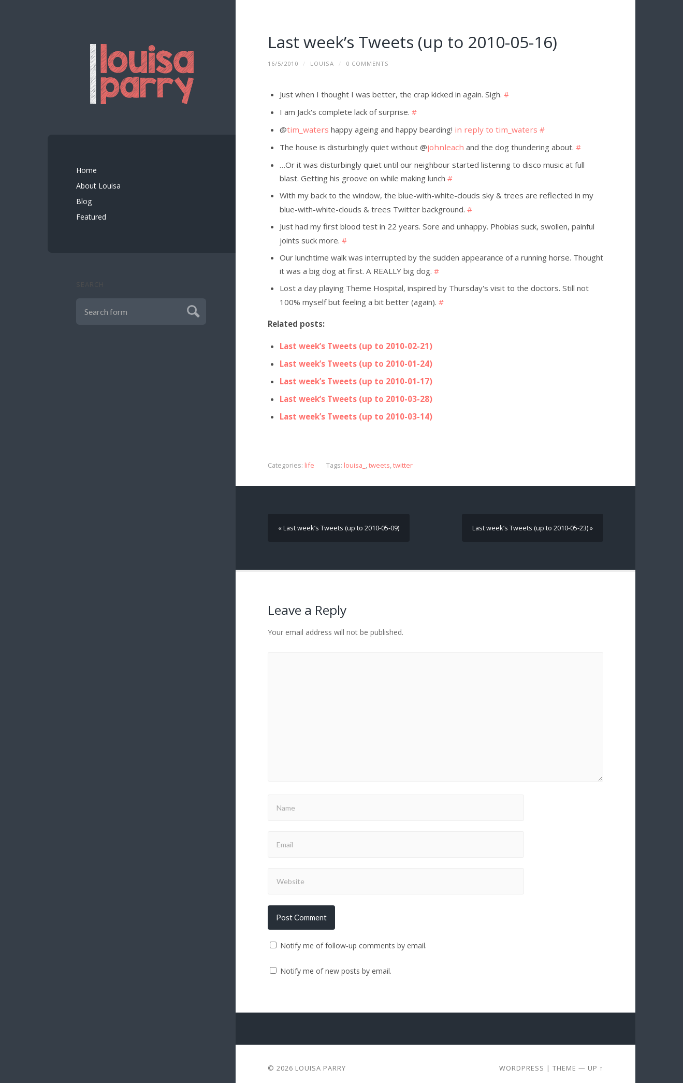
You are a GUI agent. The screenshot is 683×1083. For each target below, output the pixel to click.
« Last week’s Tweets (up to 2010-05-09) (338, 519)
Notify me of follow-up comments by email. (353, 937)
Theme (564, 1059)
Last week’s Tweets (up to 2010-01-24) (356, 358)
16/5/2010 (283, 63)
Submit (192, 310)
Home (86, 170)
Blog (84, 201)
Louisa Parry (320, 1059)
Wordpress (521, 1059)
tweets (378, 457)
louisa (322, 63)
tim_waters (307, 128)
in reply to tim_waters (492, 128)
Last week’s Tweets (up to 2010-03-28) (356, 392)
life (309, 457)
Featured (91, 217)
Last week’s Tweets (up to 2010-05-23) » (533, 519)
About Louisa (98, 186)
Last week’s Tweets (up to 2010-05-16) (414, 42)
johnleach (443, 145)
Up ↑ (595, 1059)
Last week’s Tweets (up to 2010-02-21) (356, 341)
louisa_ (354, 457)
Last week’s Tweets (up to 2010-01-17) (356, 375)
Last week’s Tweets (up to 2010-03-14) (356, 409)
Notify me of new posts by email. (335, 963)
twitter (402, 457)
